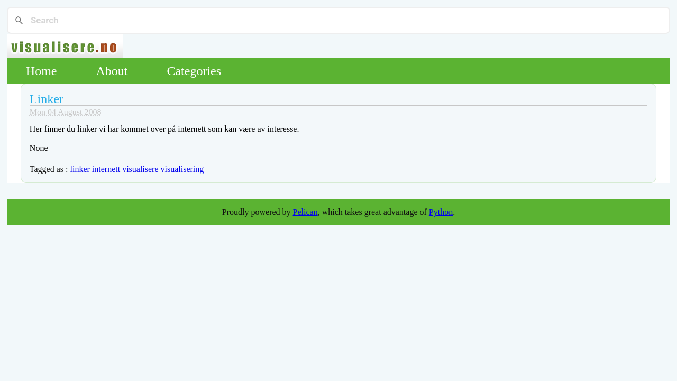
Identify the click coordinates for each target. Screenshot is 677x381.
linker (79, 169)
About (111, 71)
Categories (194, 71)
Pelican (305, 211)
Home (41, 71)
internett (106, 169)
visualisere (140, 169)
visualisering (182, 169)
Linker (46, 99)
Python (441, 211)
